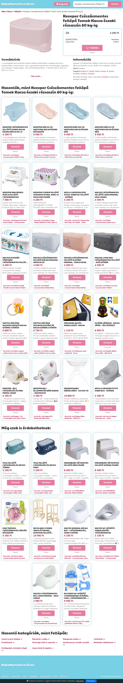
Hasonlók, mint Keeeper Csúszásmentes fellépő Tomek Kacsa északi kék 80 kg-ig (13, 157)
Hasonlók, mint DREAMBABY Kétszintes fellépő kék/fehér (74, 492)
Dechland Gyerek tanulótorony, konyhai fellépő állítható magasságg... (45, 531)
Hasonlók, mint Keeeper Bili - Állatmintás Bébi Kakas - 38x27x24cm (43, 418)
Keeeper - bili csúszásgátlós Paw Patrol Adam (13, 390)
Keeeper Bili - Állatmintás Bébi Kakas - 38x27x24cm (45, 390)
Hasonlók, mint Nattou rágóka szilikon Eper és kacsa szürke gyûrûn (15, 352)
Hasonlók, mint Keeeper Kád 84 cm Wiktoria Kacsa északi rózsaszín (45, 156)
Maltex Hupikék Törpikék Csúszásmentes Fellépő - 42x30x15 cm (15, 261)
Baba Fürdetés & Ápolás (104, 71)
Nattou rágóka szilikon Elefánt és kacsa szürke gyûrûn (45, 325)
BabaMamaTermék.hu (17, 4)
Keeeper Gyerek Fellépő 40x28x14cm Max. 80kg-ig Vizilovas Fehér (46, 194)
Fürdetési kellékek (80, 74)
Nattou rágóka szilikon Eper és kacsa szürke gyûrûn (14, 325)
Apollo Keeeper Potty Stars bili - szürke (106, 389)
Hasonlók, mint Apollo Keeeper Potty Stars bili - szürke (106, 417)
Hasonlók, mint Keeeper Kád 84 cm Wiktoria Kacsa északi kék (107, 156)
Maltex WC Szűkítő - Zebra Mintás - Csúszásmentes (105, 530)
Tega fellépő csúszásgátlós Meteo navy (44, 465)
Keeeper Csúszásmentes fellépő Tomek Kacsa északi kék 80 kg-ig (15, 129)
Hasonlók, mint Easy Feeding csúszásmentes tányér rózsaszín (14, 557)
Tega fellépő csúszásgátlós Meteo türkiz (14, 465)
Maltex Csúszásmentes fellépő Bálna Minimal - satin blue (46, 260)
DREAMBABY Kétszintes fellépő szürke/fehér (107, 463)
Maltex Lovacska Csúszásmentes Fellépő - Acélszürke (107, 260)
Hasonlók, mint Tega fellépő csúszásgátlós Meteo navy (43, 492)
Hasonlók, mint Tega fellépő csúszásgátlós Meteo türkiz (12, 492)
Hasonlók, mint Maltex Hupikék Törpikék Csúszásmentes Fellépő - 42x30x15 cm (14, 288)
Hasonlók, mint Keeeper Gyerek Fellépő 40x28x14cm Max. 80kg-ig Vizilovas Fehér (45, 222)
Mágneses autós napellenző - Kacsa (74, 324)
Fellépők (91, 74)
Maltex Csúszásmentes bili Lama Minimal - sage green (45, 595)
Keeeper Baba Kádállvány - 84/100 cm (76, 389)
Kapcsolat (5, 676)
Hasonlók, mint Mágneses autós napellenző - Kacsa (76, 352)
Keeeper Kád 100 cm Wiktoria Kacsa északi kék (76, 129)
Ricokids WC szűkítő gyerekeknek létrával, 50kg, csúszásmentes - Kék (76, 597)
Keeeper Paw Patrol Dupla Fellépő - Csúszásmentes (13, 194)
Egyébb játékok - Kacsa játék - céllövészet (107, 324)
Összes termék (45, 676)
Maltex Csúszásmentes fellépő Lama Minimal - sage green (107, 194)
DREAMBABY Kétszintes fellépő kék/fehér (76, 463)
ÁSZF (25, 676)
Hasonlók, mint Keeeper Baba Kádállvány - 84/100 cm (74, 417)
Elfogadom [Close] (91, 681)
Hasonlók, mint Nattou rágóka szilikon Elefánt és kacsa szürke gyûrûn (44, 353)
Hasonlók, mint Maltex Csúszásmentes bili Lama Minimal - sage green (46, 624)
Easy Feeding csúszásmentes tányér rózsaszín (15, 530)
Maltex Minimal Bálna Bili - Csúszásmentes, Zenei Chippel (76, 530)
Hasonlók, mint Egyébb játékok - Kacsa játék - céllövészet (106, 352)
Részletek (15, 146)
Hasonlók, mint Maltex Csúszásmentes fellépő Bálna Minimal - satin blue (44, 288)
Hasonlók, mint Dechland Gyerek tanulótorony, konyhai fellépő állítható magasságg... (45, 558)
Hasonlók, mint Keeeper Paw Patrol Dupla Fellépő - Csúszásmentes (15, 221)
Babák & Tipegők (87, 71)
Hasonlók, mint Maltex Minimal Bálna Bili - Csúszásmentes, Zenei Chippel (76, 558)
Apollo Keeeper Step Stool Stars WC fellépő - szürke (76, 194)
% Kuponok (64, 676)
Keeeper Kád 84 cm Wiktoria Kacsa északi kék (107, 129)
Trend (55, 676)
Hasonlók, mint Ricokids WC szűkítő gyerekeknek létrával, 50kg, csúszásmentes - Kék (77, 624)
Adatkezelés (33, 676)
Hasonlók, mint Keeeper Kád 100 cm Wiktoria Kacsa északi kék (77, 156)
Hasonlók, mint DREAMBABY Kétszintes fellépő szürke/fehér (105, 492)
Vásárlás (92, 47)
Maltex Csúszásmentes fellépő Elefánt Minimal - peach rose (76, 260)
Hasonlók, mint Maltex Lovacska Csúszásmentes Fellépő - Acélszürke (106, 288)
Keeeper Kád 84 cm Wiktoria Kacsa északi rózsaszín (45, 129)
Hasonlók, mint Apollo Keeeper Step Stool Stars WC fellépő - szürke (77, 221)
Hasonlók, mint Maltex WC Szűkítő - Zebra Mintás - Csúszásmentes (107, 557)
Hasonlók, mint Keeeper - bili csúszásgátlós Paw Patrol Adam (14, 417)
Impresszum (16, 676)
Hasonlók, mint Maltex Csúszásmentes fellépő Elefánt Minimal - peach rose (75, 288)
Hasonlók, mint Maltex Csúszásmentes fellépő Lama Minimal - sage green (105, 222)
